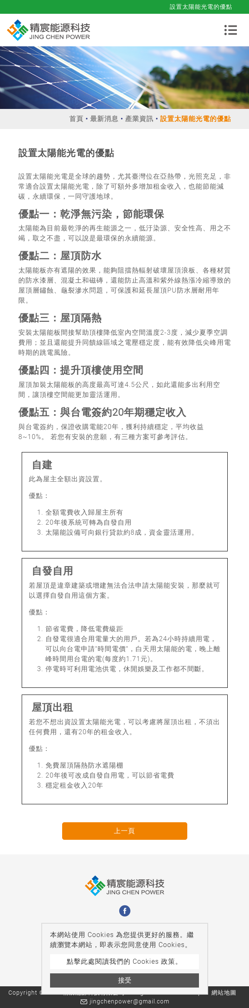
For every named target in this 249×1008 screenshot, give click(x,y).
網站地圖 (223, 992)
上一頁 (124, 831)
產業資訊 (139, 119)
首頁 (76, 119)
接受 (124, 980)
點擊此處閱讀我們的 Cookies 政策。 (124, 961)
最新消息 (104, 119)
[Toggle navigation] (230, 30)
